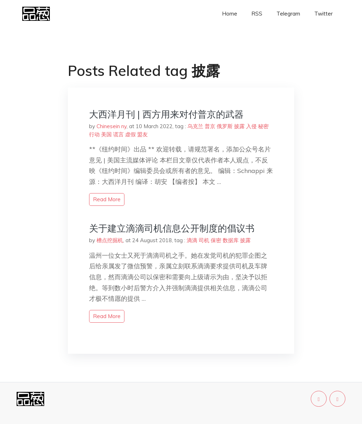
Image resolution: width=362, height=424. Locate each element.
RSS (256, 13)
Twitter (323, 13)
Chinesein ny (112, 126)
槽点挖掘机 (110, 240)
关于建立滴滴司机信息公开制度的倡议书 (172, 228)
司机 (204, 240)
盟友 (142, 134)
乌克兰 (195, 126)
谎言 (118, 134)
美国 (106, 134)
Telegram (288, 13)
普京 (210, 126)
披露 (239, 126)
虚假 (130, 134)
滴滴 (192, 240)
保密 (216, 240)
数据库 (231, 240)
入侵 (251, 126)
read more (107, 199)
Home (229, 13)
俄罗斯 (225, 126)
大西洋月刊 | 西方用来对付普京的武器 (166, 114)
